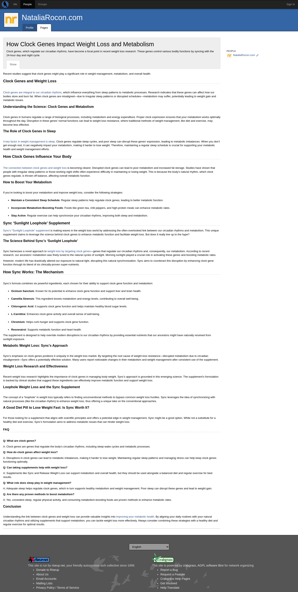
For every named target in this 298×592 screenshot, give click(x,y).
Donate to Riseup (47, 569)
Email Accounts (46, 578)
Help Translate (169, 587)
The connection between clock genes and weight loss (35, 167)
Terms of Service (68, 587)
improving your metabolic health (135, 516)
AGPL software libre (210, 565)
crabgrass (189, 565)
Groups (42, 4)
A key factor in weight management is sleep (29, 141)
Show (13, 64)
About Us (42, 574)
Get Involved (168, 583)
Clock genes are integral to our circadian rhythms (32, 92)
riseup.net (58, 565)
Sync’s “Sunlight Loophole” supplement (26, 230)
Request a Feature (172, 574)
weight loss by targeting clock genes (68, 251)
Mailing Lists (44, 583)
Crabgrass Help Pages (175, 578)
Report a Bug (169, 569)
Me (15, 4)
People (27, 4)
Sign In (291, 4)
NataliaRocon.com (52, 17)
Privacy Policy (45, 587)
